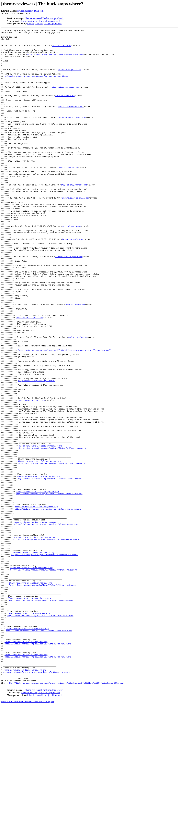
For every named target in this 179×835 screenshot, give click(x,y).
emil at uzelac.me (61, 49)
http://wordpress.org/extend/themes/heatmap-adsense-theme (36, 85)
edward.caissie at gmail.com (30, 11)
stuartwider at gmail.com (65, 98)
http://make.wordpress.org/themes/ (36, 451)
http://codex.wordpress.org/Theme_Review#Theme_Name (55, 59)
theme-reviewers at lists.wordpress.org (40, 529)
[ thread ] (38, 23)
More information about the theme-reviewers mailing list (27, 832)
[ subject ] (48, 23)
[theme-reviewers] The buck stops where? (44, 18)
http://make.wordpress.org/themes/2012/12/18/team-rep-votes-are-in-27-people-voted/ (64, 414)
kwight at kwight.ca (72, 281)
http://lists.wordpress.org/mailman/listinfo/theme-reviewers (52, 532)
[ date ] (30, 23)
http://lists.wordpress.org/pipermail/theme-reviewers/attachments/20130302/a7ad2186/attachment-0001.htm (65, 814)
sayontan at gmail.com (69, 77)
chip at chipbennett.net (70, 122)
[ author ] (57, 23)
